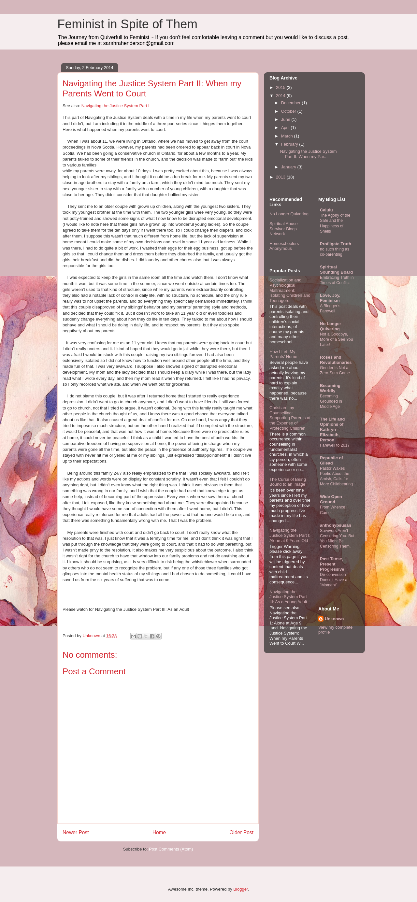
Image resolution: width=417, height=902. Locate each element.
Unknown (334, 618)
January (289, 167)
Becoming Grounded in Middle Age (331, 401)
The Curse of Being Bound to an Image (287, 482)
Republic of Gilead (331, 460)
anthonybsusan (335, 525)
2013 (281, 177)
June (286, 119)
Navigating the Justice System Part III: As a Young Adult (288, 596)
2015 (281, 87)
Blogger (240, 889)
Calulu (326, 210)
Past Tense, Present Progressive (332, 564)
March (287, 136)
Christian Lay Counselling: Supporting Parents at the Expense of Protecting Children (289, 417)
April (286, 127)
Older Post (241, 832)
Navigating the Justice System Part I (115, 105)
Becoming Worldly (330, 388)
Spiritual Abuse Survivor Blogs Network (283, 228)
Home (159, 832)
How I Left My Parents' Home (283, 354)
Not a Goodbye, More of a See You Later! (336, 339)
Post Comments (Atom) (171, 849)
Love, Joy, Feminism (330, 298)
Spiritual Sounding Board (336, 270)
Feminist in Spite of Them (127, 24)
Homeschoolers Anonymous (284, 246)
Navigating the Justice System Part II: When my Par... (308, 154)
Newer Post (76, 832)
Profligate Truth (335, 243)
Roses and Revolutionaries (336, 360)
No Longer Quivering (289, 213)
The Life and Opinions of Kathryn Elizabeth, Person (332, 429)
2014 (281, 95)
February (290, 144)
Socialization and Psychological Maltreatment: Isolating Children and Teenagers (289, 290)
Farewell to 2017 (335, 445)
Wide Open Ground (331, 499)
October (289, 111)
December (291, 102)
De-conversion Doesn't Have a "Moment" (333, 579)
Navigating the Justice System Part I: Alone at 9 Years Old (289, 535)
